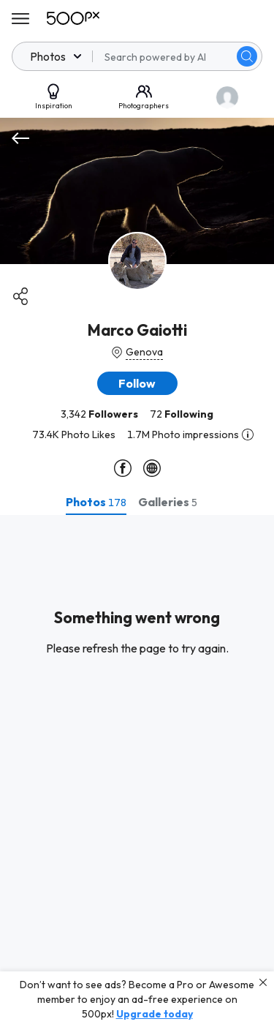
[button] (137, 383)
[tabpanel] (137, 771)
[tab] (96, 502)
